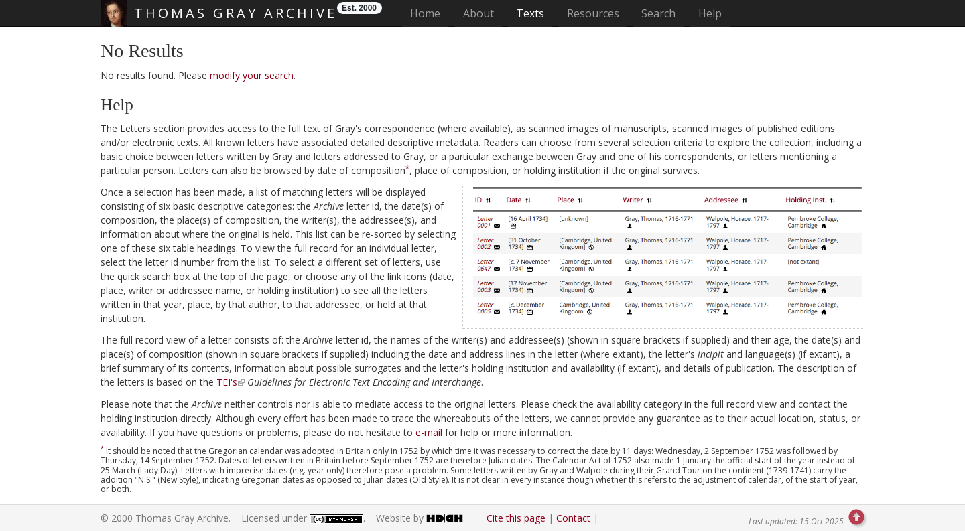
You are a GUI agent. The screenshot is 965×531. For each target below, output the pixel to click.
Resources (593, 13)
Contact (573, 518)
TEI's (226, 382)
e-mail (428, 432)
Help (710, 13)
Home (429, 13)
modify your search (252, 75)
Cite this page (516, 518)
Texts (530, 13)
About (478, 13)
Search (658, 13)
